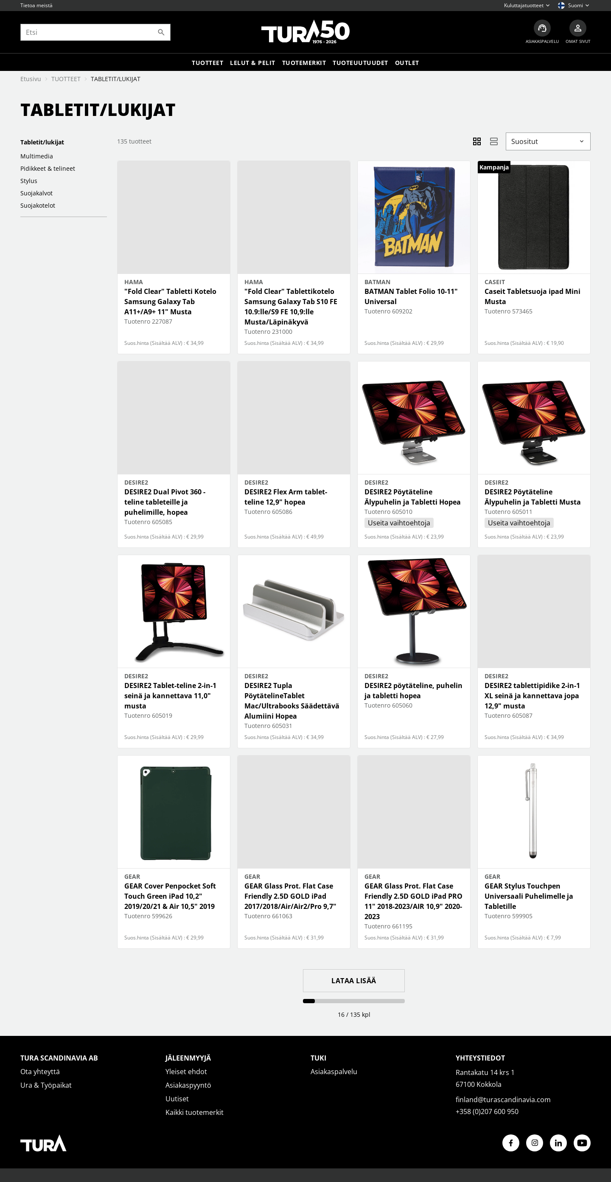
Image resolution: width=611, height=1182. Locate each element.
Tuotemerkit (304, 63)
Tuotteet (207, 63)
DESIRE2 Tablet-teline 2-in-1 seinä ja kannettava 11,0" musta (170, 696)
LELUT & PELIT (252, 63)
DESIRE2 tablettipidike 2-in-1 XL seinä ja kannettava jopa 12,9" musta (532, 696)
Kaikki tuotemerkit (194, 1112)
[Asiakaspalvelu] (542, 32)
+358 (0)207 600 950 (487, 1111)
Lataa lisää (353, 980)
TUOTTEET (66, 79)
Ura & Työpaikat (46, 1085)
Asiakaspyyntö (188, 1085)
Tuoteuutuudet (360, 63)
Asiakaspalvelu (334, 1071)
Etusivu (30, 79)
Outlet (407, 63)
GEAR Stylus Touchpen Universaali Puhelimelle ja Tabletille (529, 896)
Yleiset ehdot (186, 1071)
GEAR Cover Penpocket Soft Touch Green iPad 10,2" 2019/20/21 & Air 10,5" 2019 (170, 896)
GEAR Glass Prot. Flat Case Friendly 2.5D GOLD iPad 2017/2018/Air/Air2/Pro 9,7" (290, 896)
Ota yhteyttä (40, 1071)
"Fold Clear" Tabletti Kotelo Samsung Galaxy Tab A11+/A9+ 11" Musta (170, 301)
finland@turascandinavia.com (503, 1099)
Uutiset (177, 1098)
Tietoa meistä (36, 5)
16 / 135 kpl (354, 1014)
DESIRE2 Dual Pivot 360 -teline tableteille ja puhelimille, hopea (164, 502)
